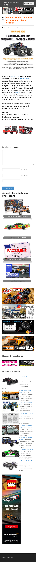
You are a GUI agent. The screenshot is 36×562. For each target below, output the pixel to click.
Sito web (23, 181)
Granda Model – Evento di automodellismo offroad (19, 20)
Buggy (17, 92)
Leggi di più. (6, 4)
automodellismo (24, 79)
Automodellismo (16, 28)
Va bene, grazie (28, 3)
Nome (25, 169)
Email (25, 175)
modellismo (15, 76)
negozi (22, 28)
